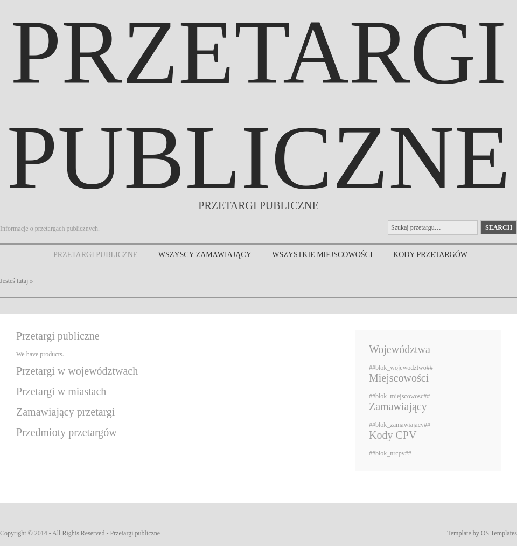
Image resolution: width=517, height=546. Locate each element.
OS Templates (499, 533)
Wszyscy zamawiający (204, 255)
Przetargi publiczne (95, 255)
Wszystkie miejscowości (322, 255)
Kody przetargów (430, 255)
